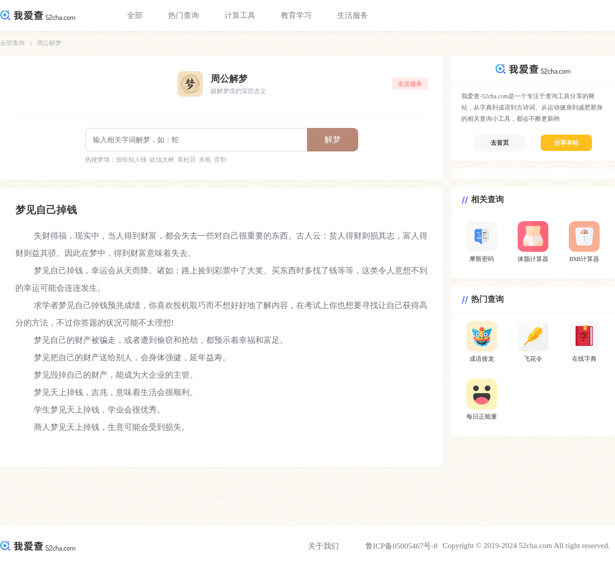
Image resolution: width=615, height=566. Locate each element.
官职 (220, 159)
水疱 (205, 159)
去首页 (499, 142)
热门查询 (183, 15)
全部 (134, 15)
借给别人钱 (131, 159)
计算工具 (239, 15)
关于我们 (323, 546)
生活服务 (352, 15)
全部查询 (12, 43)
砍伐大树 (162, 159)
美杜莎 (186, 159)
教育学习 (296, 15)
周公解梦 (49, 43)
